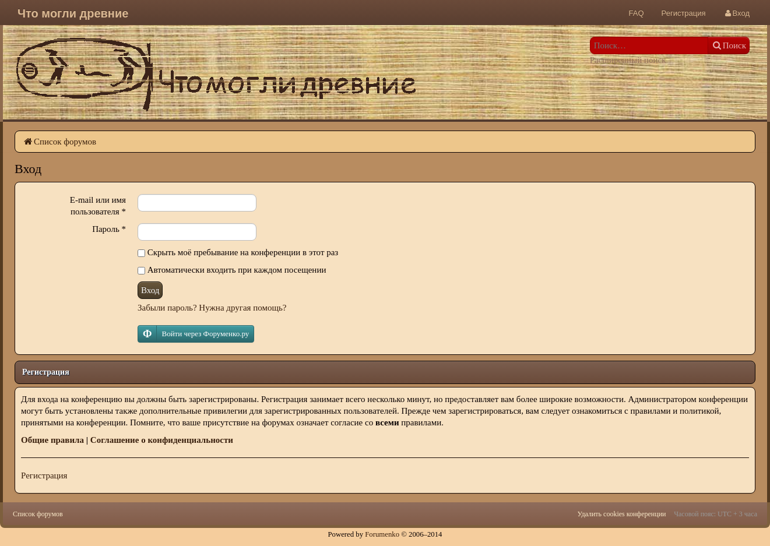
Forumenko (382, 534)
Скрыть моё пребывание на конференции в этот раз (238, 252)
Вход (150, 290)
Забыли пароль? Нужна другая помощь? (212, 307)
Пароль (109, 229)
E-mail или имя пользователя (98, 205)
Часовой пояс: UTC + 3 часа (715, 514)
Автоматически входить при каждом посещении (232, 269)
